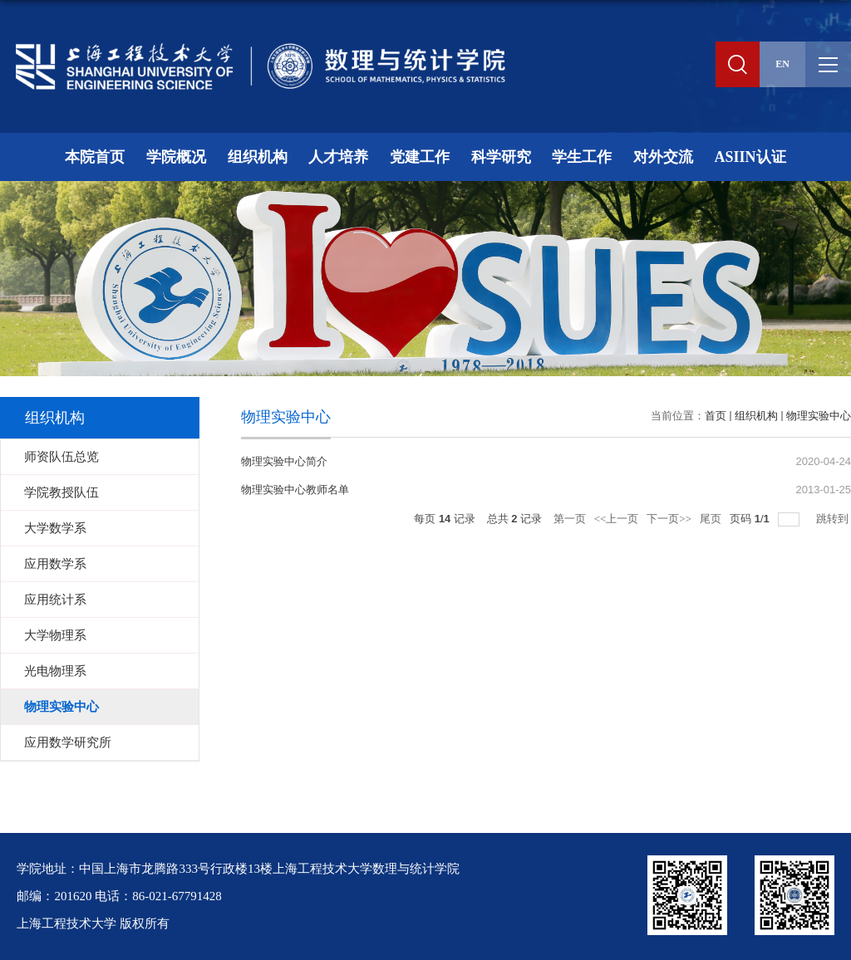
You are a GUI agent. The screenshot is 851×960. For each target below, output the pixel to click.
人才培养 (338, 157)
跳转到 (833, 518)
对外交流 (663, 157)
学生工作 (582, 157)
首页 (715, 415)
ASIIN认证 (749, 157)
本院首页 (95, 157)
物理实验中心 (818, 415)
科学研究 (501, 157)
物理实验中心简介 (284, 461)
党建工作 (420, 157)
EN (782, 64)
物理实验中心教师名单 (295, 489)
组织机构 (258, 157)
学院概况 (176, 157)
